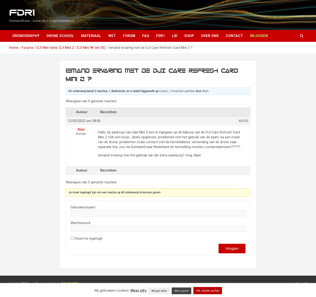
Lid (174, 36)
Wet (112, 36)
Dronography (26, 36)
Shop (189, 36)
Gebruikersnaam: (83, 207)
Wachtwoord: (81, 223)
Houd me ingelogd (88, 238)
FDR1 (21, 12)
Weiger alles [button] (159, 290)
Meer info (139, 290)
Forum (129, 36)
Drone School (60, 36)
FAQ (145, 36)
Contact (234, 36)
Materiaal (91, 36)
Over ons (210, 36)
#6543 (243, 121)
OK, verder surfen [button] (207, 290)
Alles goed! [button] (181, 290)
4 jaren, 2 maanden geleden (177, 91)
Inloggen (232, 248)
